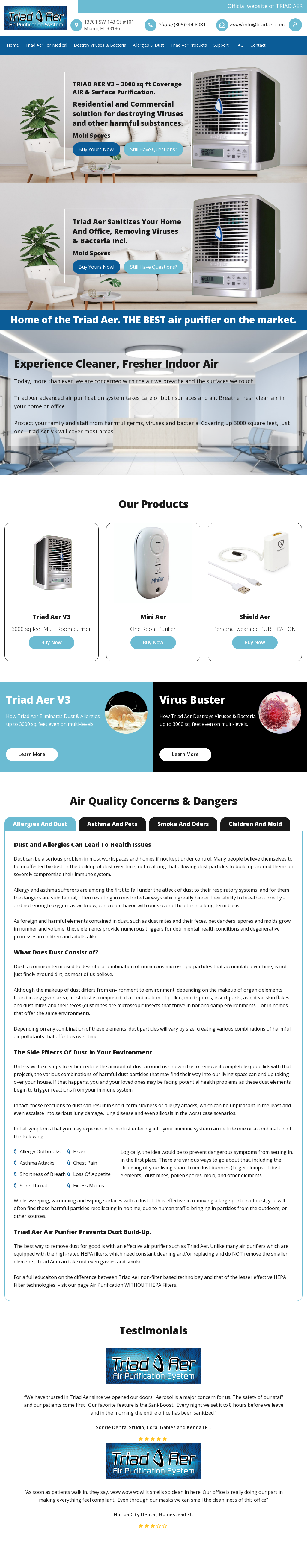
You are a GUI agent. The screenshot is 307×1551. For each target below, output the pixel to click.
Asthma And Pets (112, 824)
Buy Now (51, 642)
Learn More (32, 754)
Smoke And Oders (184, 824)
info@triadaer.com (264, 24)
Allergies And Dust (40, 824)
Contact (258, 45)
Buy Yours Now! (96, 149)
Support (221, 45)
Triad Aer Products (189, 45)
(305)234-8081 (190, 24)
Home (13, 45)
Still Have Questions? (153, 149)
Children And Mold (256, 824)
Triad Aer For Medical (46, 45)
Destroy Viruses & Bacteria (100, 45)
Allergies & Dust (148, 45)
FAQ (239, 45)
